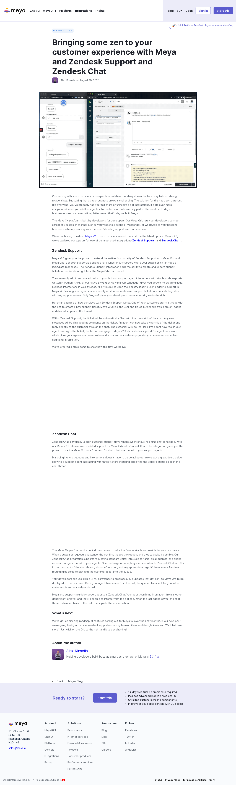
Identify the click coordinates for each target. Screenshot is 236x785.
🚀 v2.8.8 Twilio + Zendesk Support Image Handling (202, 25)
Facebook (131, 730)
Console (49, 749)
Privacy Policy (172, 780)
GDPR (212, 780)
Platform (65, 10)
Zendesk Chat (170, 240)
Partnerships (75, 768)
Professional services (80, 762)
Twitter (129, 736)
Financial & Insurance (80, 743)
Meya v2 (90, 236)
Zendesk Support (143, 240)
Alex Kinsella (68, 80)
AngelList (130, 749)
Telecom (73, 749)
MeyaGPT (49, 10)
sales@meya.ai (17, 747)
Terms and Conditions (194, 780)
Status (158, 780)
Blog (170, 10)
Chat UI (35, 10)
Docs (189, 10)
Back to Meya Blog (67, 681)
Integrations (83, 10)
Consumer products (79, 756)
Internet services (78, 736)
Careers (106, 749)
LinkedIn (130, 743)
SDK (180, 10)
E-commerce (75, 730)
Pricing (100, 10)
